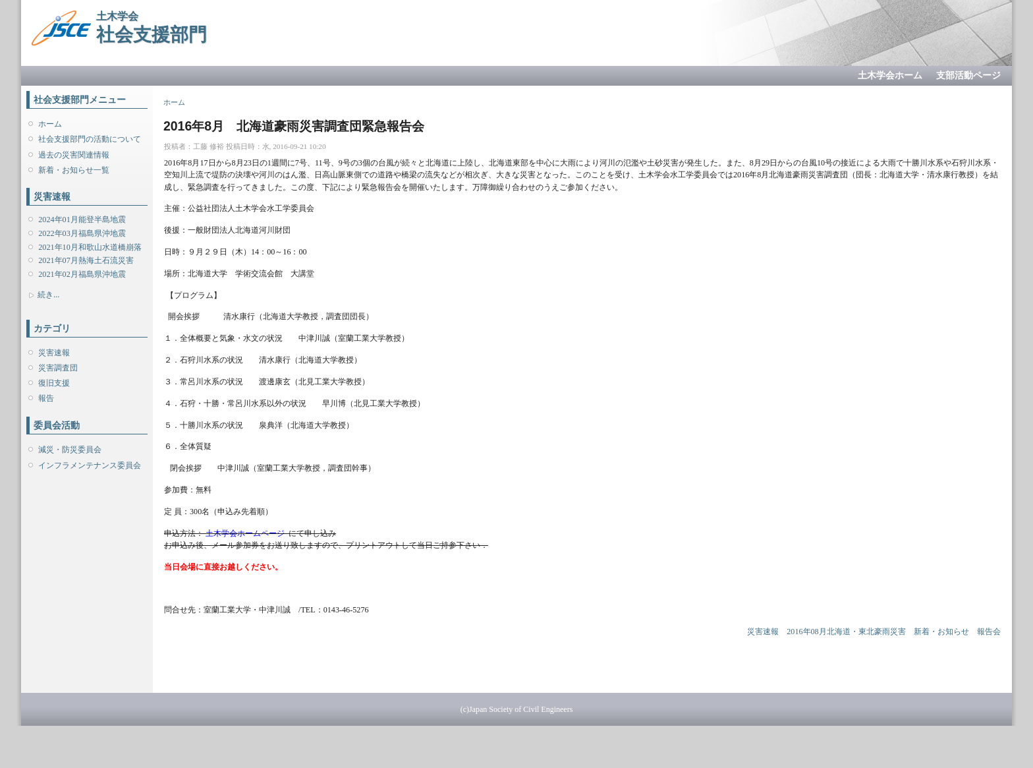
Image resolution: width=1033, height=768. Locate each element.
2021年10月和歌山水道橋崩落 (89, 247)
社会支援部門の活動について (89, 139)
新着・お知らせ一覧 (73, 170)
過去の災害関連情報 (73, 155)
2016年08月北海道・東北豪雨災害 (846, 631)
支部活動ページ (968, 75)
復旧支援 (54, 383)
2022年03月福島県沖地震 (81, 233)
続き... (48, 294)
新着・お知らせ (941, 631)
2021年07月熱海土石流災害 (85, 260)
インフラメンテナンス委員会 (89, 465)
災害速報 (54, 352)
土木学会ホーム (890, 75)
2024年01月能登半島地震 (81, 219)
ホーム (50, 124)
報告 (46, 398)
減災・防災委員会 (69, 449)
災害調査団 (58, 367)
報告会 (989, 631)
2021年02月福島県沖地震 (81, 274)
